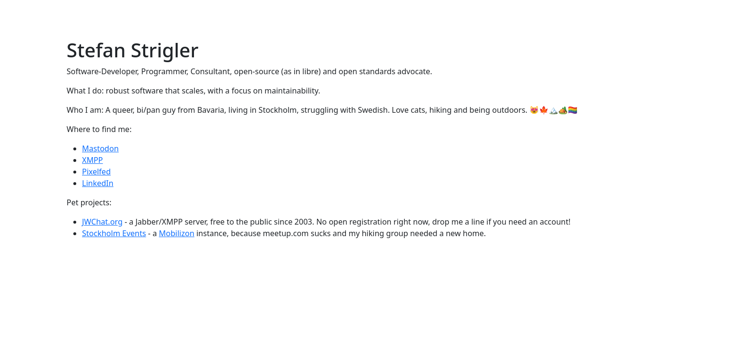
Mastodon (100, 148)
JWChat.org (102, 221)
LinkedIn (97, 183)
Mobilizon (176, 233)
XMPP (92, 160)
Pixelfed (96, 171)
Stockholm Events (114, 233)
